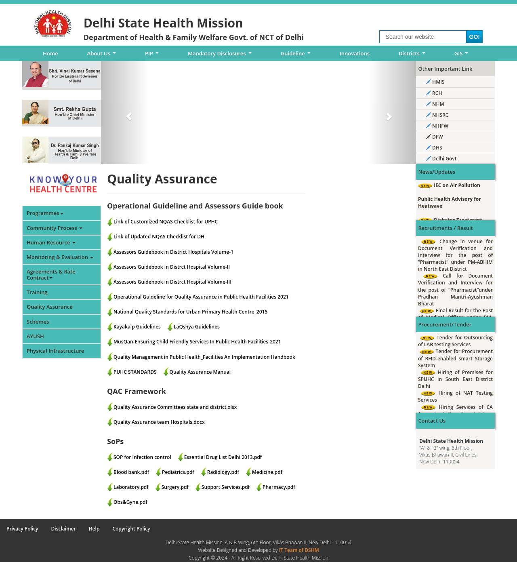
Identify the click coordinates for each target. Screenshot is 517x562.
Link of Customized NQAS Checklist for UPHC (165, 221)
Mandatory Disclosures (221, 55)
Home (50, 53)
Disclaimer (63, 528)
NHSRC (437, 115)
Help (94, 528)
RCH (434, 93)
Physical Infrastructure (55, 350)
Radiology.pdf (223, 472)
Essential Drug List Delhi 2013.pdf (223, 457)
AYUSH (35, 336)
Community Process (54, 228)
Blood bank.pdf (131, 472)
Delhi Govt (441, 158)
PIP (153, 55)
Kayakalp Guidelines (137, 326)
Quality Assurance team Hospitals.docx (159, 422)
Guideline (297, 55)
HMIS (435, 81)
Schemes (38, 321)
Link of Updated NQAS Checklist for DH (158, 236)
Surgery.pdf (175, 487)
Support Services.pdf (226, 487)
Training (37, 292)
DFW (434, 136)
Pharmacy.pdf (279, 487)
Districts (413, 55)
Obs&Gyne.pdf (130, 502)
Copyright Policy (131, 528)
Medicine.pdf (267, 472)
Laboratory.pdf (131, 487)
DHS (434, 147)
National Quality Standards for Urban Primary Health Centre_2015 (190, 311)
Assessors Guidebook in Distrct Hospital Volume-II (171, 266)
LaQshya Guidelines (197, 326)
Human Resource (51, 242)
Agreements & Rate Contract (51, 274)
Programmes (45, 213)
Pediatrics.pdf (178, 472)
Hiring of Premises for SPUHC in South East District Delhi (455, 379)
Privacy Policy (22, 528)
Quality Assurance (50, 306)
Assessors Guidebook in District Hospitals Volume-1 (173, 251)
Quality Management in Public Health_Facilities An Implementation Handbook (204, 357)
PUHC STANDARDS (135, 371)
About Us (103, 55)
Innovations (355, 53)
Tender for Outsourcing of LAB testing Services (455, 341)
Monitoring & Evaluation (60, 257)
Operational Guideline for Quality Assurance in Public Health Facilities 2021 (201, 296)
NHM (435, 104)
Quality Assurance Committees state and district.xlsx (175, 407)
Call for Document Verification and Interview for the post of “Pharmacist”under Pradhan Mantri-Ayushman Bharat (455, 289)
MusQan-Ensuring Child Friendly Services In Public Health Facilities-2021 (197, 341)
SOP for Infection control (142, 457)
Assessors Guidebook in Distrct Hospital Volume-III (172, 281)
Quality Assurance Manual (200, 371)
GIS (462, 55)
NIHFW (437, 125)
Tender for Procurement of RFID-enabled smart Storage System (455, 358)
